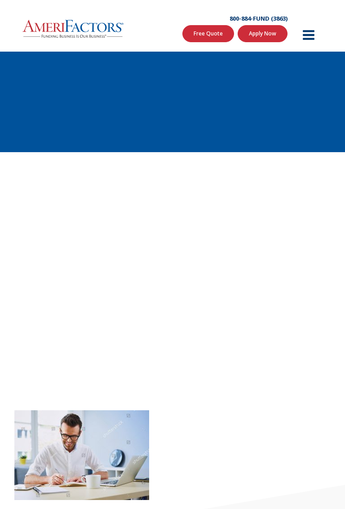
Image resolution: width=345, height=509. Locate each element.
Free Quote (208, 33)
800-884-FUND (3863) (259, 19)
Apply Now (262, 33)
